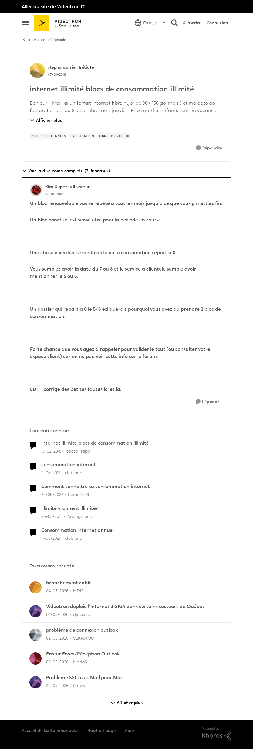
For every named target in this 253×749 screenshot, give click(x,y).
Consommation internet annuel (77, 530)
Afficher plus (46, 120)
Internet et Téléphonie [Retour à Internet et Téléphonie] (44, 40)
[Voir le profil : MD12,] (35, 587)
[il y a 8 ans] (51, 451)
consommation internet (68, 465)
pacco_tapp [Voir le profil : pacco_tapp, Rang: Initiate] (78, 450)
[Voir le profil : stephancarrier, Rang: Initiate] (37, 70)
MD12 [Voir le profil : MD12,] (78, 590)
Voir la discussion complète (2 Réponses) (66, 171)
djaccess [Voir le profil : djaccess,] (81, 614)
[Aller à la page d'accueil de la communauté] (59, 23)
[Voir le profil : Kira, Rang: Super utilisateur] (36, 190)
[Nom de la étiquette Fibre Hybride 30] (114, 136)
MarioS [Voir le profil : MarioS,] (80, 662)
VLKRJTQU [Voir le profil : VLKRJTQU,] (83, 638)
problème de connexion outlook (82, 630)
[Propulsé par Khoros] (216, 734)
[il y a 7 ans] (52, 516)
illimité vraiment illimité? (69, 508)
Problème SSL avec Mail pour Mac (84, 678)
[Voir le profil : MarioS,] (35, 658)
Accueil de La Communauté (50, 730)
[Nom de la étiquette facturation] (82, 136)
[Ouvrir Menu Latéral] (25, 22)
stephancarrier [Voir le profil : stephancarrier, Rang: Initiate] (62, 67)
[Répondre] (209, 148)
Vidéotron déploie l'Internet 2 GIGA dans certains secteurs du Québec (125, 607)
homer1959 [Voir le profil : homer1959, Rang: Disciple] (78, 494)
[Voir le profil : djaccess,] (35, 611)
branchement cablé (69, 583)
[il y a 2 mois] (57, 591)
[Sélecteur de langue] (150, 23)
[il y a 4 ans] (50, 473)
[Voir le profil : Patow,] (35, 682)
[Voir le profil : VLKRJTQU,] (35, 635)
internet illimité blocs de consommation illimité (95, 443)
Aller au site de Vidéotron (51, 6)
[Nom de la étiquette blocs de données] (48, 136)
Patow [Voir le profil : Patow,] (79, 685)
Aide (129, 730)
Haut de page (101, 730)
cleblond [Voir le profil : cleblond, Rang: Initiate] (74, 472)
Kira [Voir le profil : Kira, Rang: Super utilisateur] (49, 187)
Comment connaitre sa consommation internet (95, 487)
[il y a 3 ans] (52, 494)
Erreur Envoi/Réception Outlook (83, 654)
